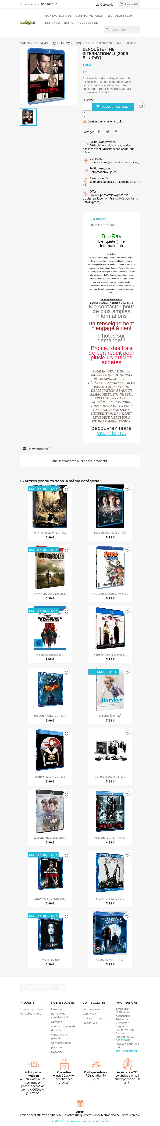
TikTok (54, 987)
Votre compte (94, 1003)
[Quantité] (87, 107)
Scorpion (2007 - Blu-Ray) (50, 776)
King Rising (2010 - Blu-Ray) (50, 532)
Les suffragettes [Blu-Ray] (110, 532)
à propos (56, 1021)
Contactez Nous (58, 16)
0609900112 (49, 4)
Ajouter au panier (113, 106)
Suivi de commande (94, 1009)
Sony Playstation (89, 16)
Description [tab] (98, 219)
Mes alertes (90, 1022)
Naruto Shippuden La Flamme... (110, 593)
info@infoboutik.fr (126, 1050)
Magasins (57, 1051)
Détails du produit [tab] (103, 225)
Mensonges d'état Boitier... (50, 898)
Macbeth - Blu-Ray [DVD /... (110, 837)
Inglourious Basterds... (49, 654)
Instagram (46, 987)
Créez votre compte (95, 1018)
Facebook (23, 987)
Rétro (69, 23)
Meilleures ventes (30, 1013)
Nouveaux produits (31, 1009)
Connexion (89, 1013)
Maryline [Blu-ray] (110, 715)
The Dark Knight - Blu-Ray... (50, 715)
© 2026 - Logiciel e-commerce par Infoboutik (80, 1121)
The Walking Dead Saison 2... (50, 593)
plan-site (56, 1047)
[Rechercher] (122, 29)
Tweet (107, 131)
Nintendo (52, 23)
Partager (98, 131)
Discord (62, 987)
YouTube (38, 987)
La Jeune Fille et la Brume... (50, 837)
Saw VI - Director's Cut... (110, 898)
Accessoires (88, 23)
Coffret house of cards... (110, 776)
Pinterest (116, 131)
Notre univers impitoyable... (110, 654)
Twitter (31, 987)
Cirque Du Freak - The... (110, 959)
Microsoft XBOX (120, 16)
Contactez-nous (61, 1042)
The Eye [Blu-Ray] (50, 959)
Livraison (56, 1009)
